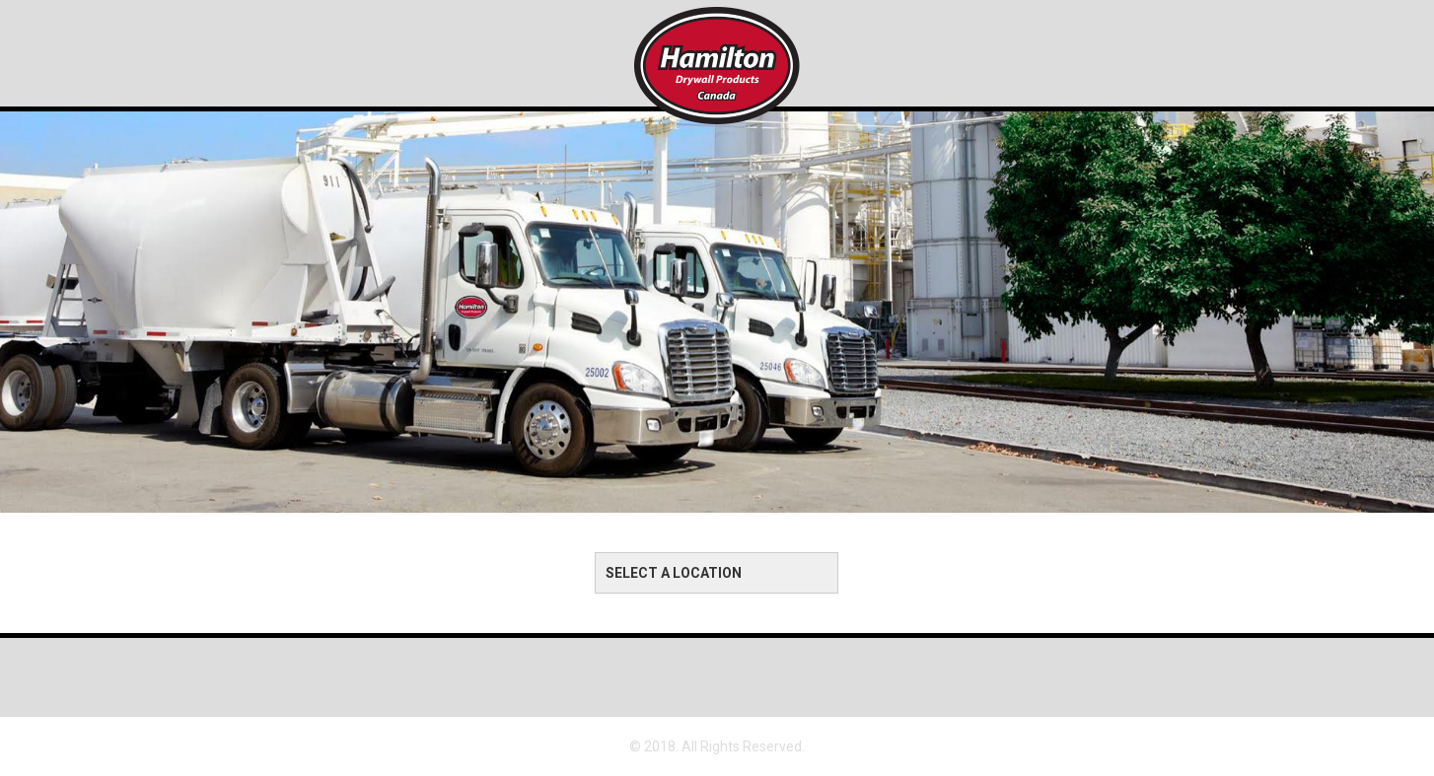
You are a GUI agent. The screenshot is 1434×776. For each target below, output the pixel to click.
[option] (717, 274)
